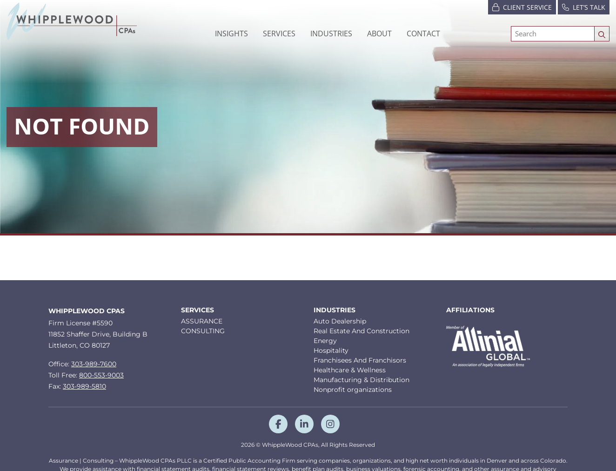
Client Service (522, 7)
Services (197, 310)
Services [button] (279, 33)
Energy (325, 340)
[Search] (553, 33)
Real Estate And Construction (361, 331)
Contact (423, 33)
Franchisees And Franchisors (360, 360)
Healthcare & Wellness (350, 370)
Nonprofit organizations (353, 389)
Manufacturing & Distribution (361, 380)
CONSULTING (203, 331)
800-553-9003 (101, 375)
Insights (231, 33)
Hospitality (331, 350)
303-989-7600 (93, 364)
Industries (334, 310)
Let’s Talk (583, 7)
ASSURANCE (201, 321)
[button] (331, 33)
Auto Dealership (340, 321)
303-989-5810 (84, 386)
